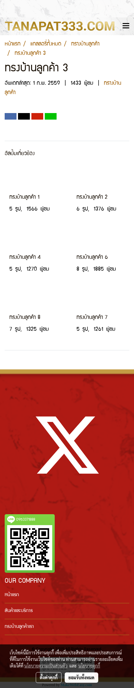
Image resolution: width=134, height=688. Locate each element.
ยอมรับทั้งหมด (81, 677)
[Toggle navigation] (126, 26)
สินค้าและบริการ (19, 611)
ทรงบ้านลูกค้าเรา (19, 627)
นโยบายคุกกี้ (89, 665)
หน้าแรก (12, 595)
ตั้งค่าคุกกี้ (49, 677)
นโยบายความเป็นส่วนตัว (45, 665)
